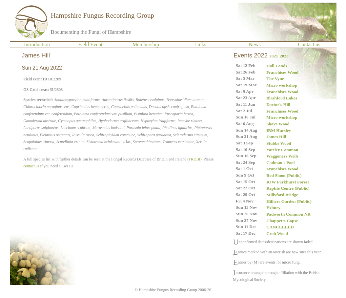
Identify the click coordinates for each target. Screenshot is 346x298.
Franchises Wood (282, 72)
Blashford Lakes (281, 98)
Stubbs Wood (278, 143)
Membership (145, 44)
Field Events (91, 44)
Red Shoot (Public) (283, 175)
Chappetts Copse (282, 220)
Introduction (37, 44)
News (254, 44)
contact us (31, 166)
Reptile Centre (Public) (288, 188)
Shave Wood (278, 123)
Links (200, 44)
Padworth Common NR (288, 214)
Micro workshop (281, 85)
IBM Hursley (278, 130)
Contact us (309, 44)
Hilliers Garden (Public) (289, 201)
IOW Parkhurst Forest (287, 182)
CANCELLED (280, 226)
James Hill (276, 136)
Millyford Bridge (282, 194)
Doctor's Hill (278, 104)
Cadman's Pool (280, 162)
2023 (284, 55)
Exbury (273, 207)
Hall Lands (276, 65)
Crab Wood (277, 233)
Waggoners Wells (282, 156)
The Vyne (275, 78)
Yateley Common (282, 149)
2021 (273, 55)
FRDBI (194, 159)
